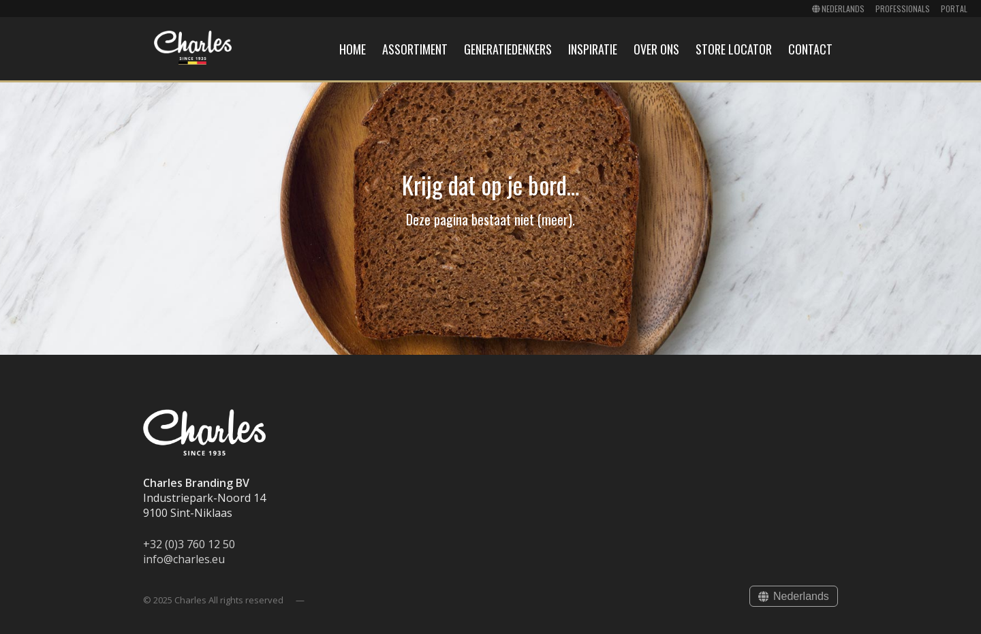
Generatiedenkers (508, 49)
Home (352, 49)
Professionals (902, 8)
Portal (954, 8)
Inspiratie (592, 49)
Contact (810, 49)
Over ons (656, 49)
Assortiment (415, 49)
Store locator (734, 49)
